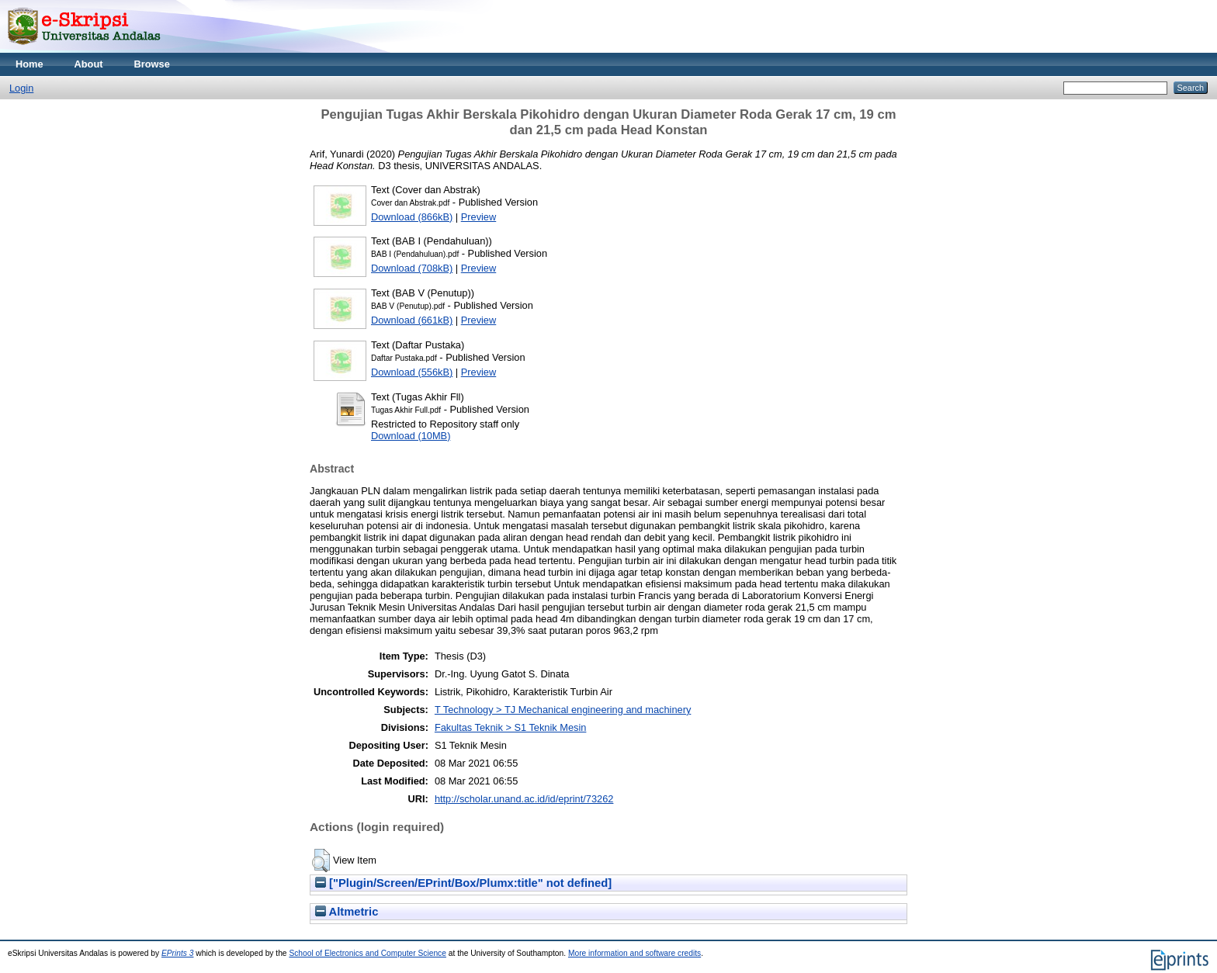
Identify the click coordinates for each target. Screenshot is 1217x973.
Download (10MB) (410, 435)
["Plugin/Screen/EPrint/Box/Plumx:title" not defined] (463, 883)
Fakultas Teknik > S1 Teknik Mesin (510, 727)
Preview (479, 217)
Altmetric (346, 911)
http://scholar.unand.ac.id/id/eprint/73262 (524, 799)
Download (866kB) (411, 217)
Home (29, 64)
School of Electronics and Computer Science (367, 953)
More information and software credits (634, 953)
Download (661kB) (411, 320)
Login (21, 88)
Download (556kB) (411, 372)
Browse (152, 64)
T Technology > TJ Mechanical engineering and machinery (563, 709)
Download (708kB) (411, 268)
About (89, 64)
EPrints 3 (177, 953)
